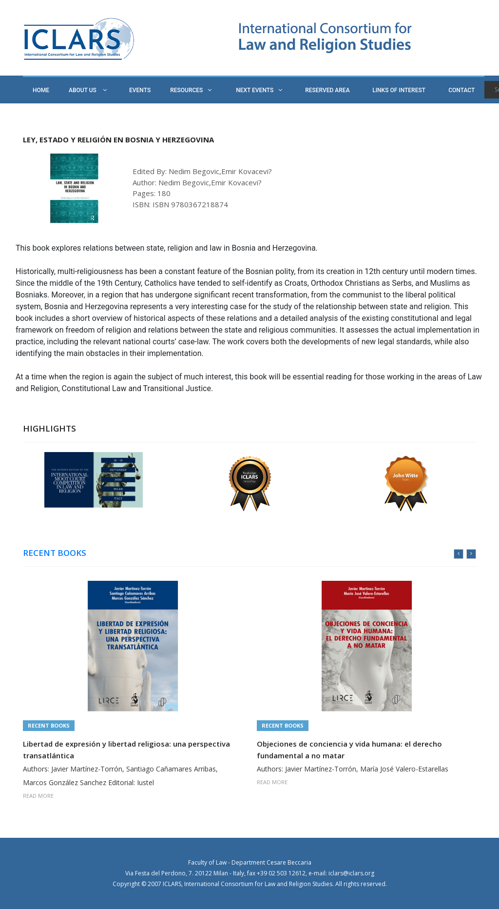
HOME (41, 90)
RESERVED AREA (327, 90)
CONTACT (461, 90)
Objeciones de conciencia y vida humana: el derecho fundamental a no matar (349, 749)
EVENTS (140, 90)
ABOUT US (88, 90)
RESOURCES (190, 90)
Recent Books (49, 725)
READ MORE (38, 795)
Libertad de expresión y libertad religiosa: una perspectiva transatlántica (126, 749)
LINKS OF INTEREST (398, 90)
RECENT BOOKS (54, 553)
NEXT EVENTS (259, 90)
